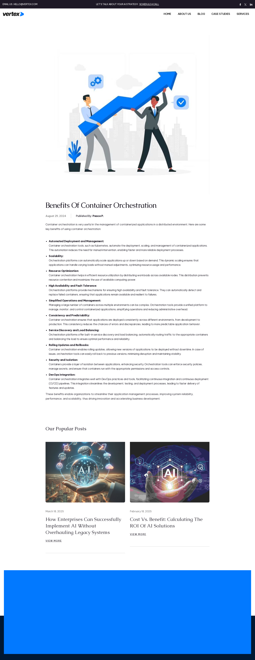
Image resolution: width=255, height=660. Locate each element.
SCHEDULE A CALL (149, 4)
